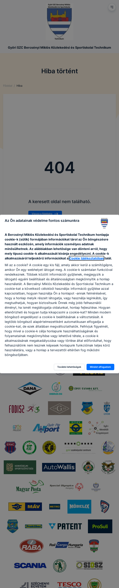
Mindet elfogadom (100, 366)
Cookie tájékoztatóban (86, 258)
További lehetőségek (69, 366)
